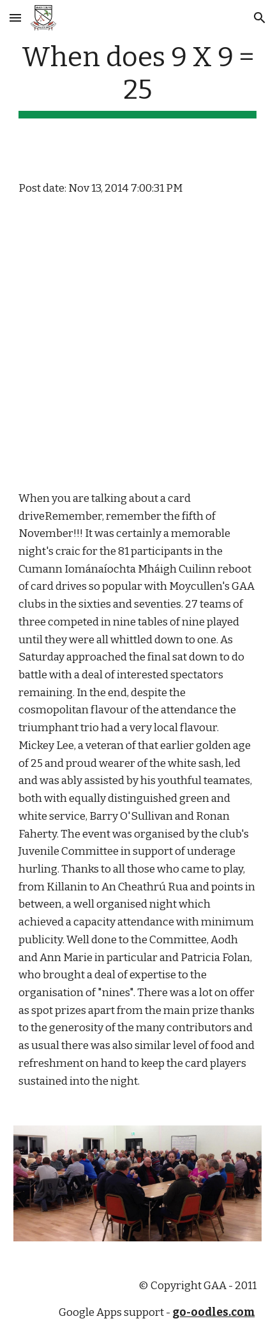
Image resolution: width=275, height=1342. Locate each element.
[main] (137, 80)
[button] (15, 17)
